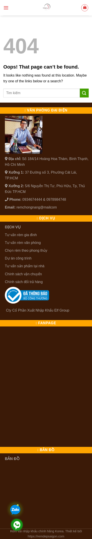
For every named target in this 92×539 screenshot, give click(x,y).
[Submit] (84, 93)
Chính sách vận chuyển (23, 274)
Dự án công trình (18, 258)
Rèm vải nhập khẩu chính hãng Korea (37, 531)
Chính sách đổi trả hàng (24, 282)
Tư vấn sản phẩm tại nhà (24, 266)
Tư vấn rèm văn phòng (23, 243)
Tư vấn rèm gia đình (21, 235)
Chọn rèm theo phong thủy (26, 250)
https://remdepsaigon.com (46, 536)
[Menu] (6, 7)
